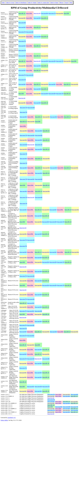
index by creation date (43, 2)
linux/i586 (66, 13)
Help (71, 2)
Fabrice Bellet (4, 420)
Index (3, 2)
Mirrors (62, 2)
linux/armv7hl (52, 13)
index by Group (10, 2)
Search (66, 2)
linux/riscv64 (37, 13)
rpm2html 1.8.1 (12, 417)
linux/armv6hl (22, 22)
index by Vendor (32, 2)
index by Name (54, 2)
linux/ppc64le (59, 13)
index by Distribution (21, 2)
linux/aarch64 (44, 13)
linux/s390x (29, 13)
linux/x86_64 (21, 13)
